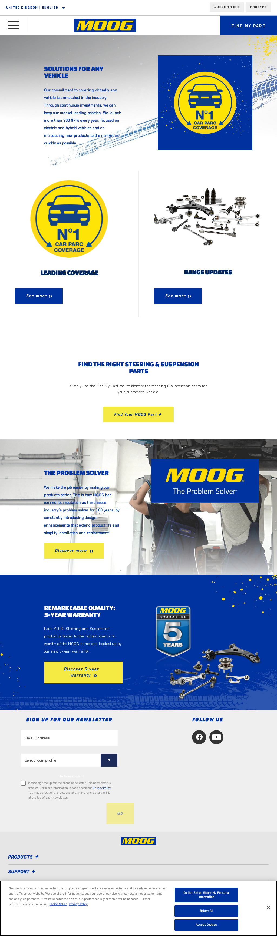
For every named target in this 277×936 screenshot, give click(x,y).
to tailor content (72, 776)
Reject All (206, 911)
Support (22, 871)
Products (24, 857)
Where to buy (227, 7)
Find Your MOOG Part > (138, 414)
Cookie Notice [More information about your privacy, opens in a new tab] (58, 904)
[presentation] (62, 813)
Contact (258, 7)
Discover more (71, 550)
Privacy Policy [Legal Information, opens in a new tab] (78, 904)
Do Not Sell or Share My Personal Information (206, 895)
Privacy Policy (101, 788)
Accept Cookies (206, 925)
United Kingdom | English (32, 7)
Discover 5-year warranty (81, 672)
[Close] (268, 908)
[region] (138, 908)
